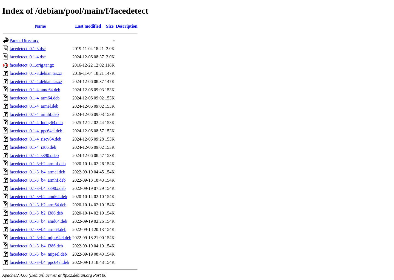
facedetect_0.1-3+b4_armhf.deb (37, 180)
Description (127, 26)
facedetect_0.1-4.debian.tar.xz (36, 81)
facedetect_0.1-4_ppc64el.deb (36, 130)
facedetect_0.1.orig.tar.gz (32, 65)
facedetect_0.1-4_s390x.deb (34, 155)
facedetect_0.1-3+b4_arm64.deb (38, 229)
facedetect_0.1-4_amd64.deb (35, 89)
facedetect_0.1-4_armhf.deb (34, 114)
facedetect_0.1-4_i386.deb (33, 147)
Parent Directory (24, 40)
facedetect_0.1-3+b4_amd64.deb (38, 221)
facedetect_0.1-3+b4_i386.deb (36, 246)
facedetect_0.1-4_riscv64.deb (35, 139)
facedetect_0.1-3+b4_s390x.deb (38, 188)
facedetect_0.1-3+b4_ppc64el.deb (39, 262)
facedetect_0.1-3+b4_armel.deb (37, 172)
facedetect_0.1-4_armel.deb (34, 106)
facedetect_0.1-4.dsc (27, 57)
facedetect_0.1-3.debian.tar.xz (36, 73)
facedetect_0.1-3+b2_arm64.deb (38, 204)
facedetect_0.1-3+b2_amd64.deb (38, 196)
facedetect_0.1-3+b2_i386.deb (36, 213)
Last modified (88, 26)
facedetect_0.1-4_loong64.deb (36, 122)
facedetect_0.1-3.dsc (27, 48)
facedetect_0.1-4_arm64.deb (34, 98)
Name (40, 26)
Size (110, 26)
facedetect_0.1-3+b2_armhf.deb (37, 163)
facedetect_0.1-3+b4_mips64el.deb (40, 237)
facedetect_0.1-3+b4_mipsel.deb (38, 254)
